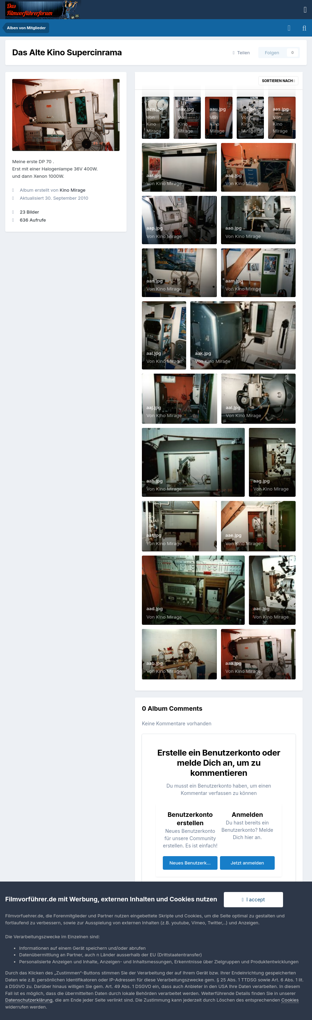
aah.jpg (154, 481)
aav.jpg (186, 109)
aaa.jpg (234, 663)
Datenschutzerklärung (28, 1000)
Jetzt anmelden (247, 863)
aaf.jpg (153, 535)
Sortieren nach (278, 81)
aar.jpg (153, 175)
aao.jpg (234, 228)
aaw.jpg (154, 109)
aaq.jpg (234, 175)
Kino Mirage (72, 190)
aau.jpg (218, 109)
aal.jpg (153, 353)
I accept (253, 899)
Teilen (241, 52)
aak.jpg (203, 353)
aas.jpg (281, 109)
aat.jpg (248, 109)
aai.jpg (233, 407)
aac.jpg (261, 608)
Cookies (290, 1000)
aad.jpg (154, 608)
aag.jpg (261, 481)
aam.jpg (234, 281)
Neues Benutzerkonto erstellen (193, 863)
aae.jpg (234, 535)
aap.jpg (154, 228)
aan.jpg (154, 281)
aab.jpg (154, 663)
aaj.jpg (153, 407)
